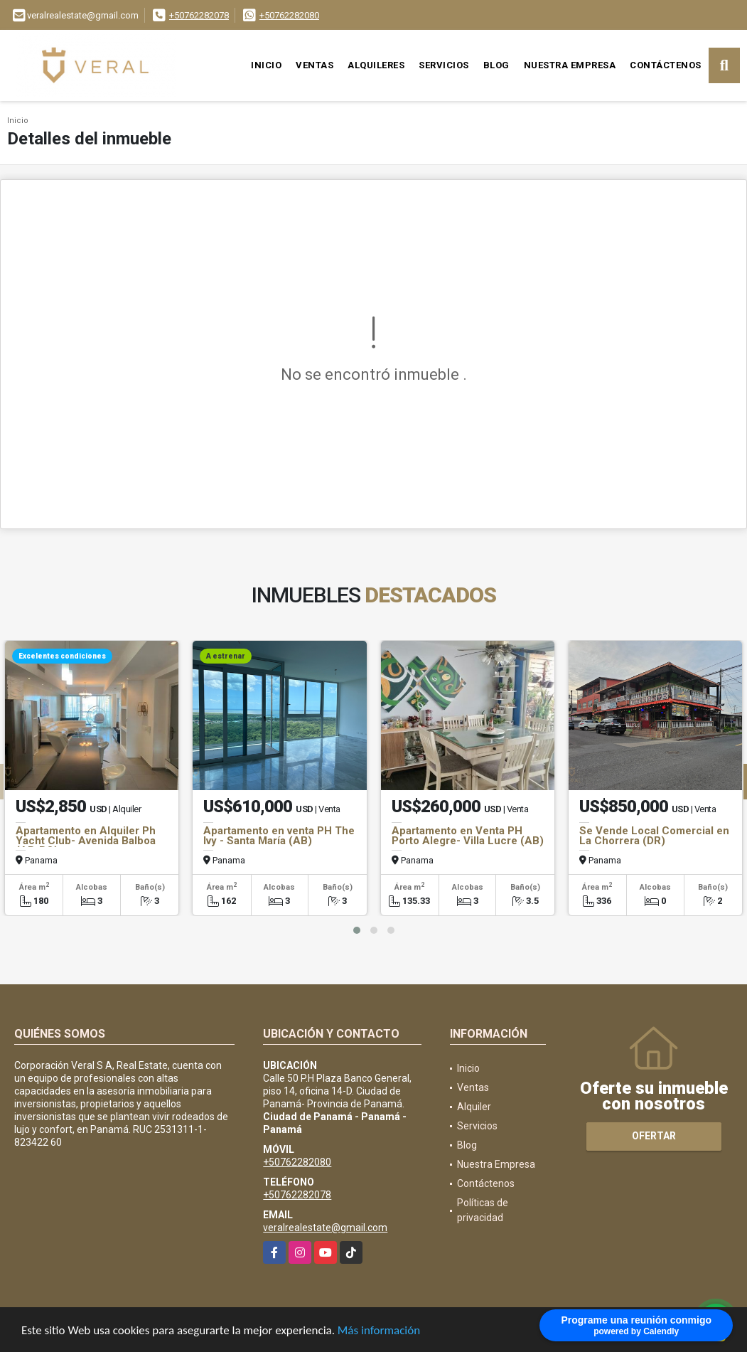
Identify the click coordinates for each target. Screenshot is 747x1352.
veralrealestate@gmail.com (325, 1227)
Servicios (444, 65)
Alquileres (376, 65)
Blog (496, 65)
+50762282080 (289, 15)
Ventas (314, 65)
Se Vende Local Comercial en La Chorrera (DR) (654, 835)
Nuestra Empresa (570, 65)
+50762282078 (199, 15)
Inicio (266, 65)
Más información (379, 1331)
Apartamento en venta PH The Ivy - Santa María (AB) (279, 835)
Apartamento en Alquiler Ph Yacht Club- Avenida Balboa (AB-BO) (86, 840)
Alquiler (474, 1106)
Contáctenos (666, 65)
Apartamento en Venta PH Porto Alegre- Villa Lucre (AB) (468, 835)
